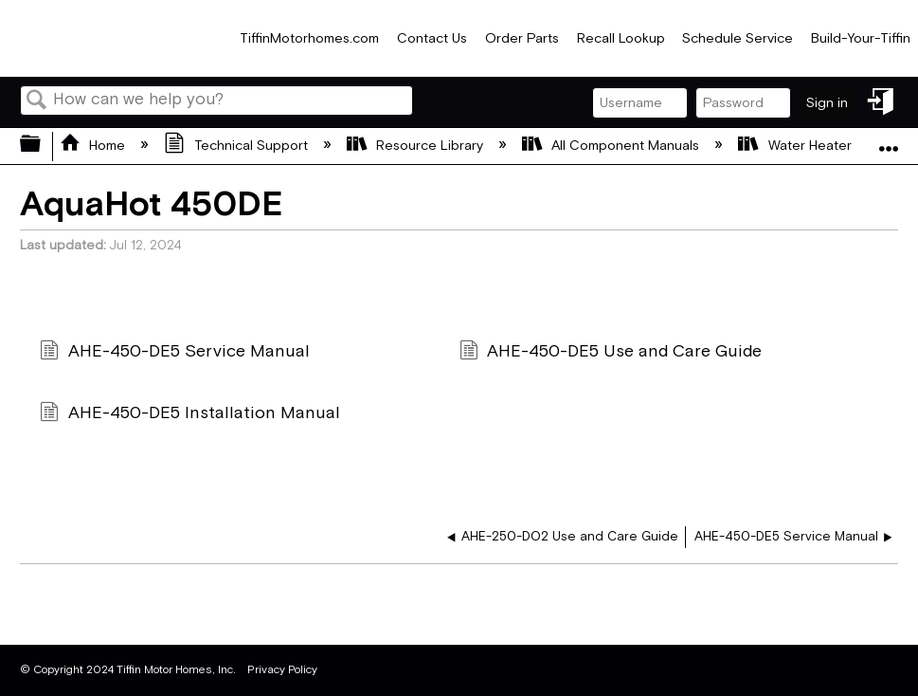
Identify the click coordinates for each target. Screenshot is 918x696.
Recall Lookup (621, 38)
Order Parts (522, 38)
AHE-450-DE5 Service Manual (174, 353)
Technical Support (237, 146)
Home (94, 146)
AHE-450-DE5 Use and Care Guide (610, 353)
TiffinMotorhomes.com (309, 38)
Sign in (827, 103)
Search (37, 102)
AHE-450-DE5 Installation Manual (189, 415)
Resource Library (417, 146)
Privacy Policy (282, 670)
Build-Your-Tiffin (860, 38)
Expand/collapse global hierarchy (43, 145)
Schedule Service (737, 38)
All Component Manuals (612, 146)
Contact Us (432, 38)
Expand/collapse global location (888, 140)
